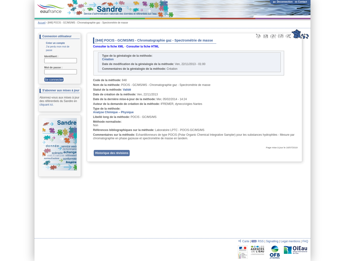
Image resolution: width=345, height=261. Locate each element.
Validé (127, 89)
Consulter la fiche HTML (142, 46)
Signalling (272, 241)
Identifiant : (51, 56)
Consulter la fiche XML (108, 46)
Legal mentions (290, 241)
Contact (301, 1)
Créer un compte (55, 43)
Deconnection (283, 1)
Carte (245, 241)
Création (108, 59)
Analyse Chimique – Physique (113, 112)
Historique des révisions (111, 153)
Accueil (41, 22)
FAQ (305, 241)
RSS (261, 241)
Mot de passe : (53, 67)
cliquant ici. (46, 104)
